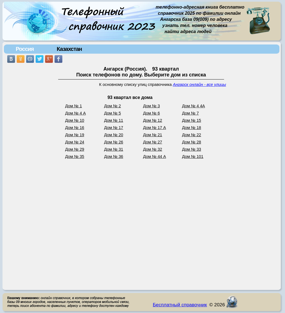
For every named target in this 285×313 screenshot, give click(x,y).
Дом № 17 (113, 127)
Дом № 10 (74, 120)
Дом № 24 (74, 142)
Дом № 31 (113, 149)
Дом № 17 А (154, 127)
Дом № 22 (191, 135)
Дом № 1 (73, 106)
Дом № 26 (113, 142)
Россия (25, 49)
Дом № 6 (151, 113)
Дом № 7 (190, 113)
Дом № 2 (112, 106)
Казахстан (69, 49)
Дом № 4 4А (193, 106)
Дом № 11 (113, 120)
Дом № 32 (152, 149)
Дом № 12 (152, 120)
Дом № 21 (152, 135)
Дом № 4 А (75, 113)
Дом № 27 (152, 142)
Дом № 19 (74, 135)
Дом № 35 (74, 156)
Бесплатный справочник (180, 304)
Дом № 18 (191, 127)
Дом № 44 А (154, 156)
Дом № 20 (113, 135)
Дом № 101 (192, 156)
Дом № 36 (113, 156)
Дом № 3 (151, 106)
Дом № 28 (191, 142)
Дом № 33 (191, 149)
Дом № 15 (191, 120)
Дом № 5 (112, 113)
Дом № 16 (74, 127)
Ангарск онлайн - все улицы (199, 84)
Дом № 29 (74, 149)
